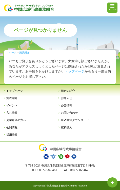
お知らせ (66, 98)
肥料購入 (66, 127)
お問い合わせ (69, 112)
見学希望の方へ (16, 120)
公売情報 (66, 105)
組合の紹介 (68, 90)
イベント (11, 105)
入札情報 (11, 112)
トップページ (75, 71)
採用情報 (11, 134)
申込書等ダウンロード (75, 120)
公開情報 (11, 127)
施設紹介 (11, 98)
